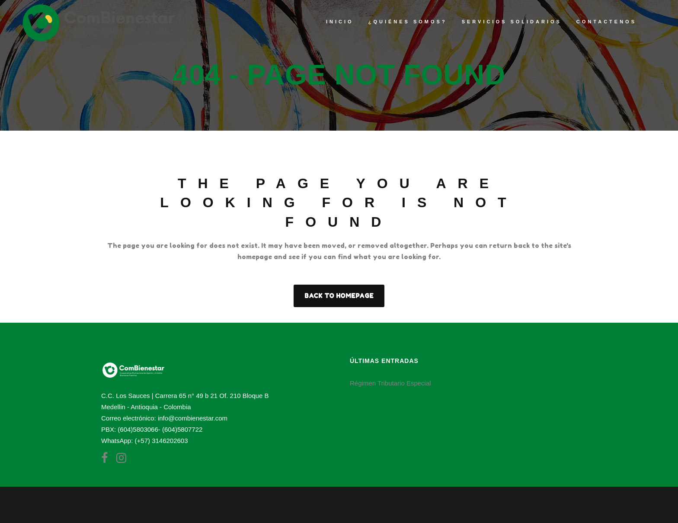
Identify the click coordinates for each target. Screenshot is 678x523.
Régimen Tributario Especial (390, 383)
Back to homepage (339, 295)
